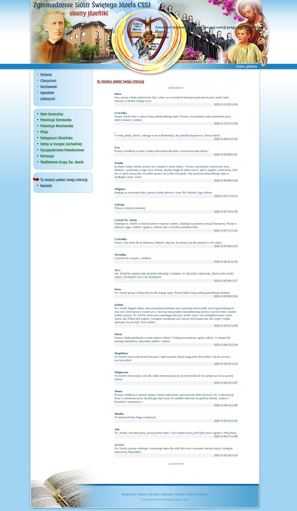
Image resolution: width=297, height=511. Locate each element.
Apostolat (180, 493)
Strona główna (129, 493)
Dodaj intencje (175, 87)
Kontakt (203, 493)
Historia (142, 493)
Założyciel (192, 493)
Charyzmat (153, 493)
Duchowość (167, 493)
